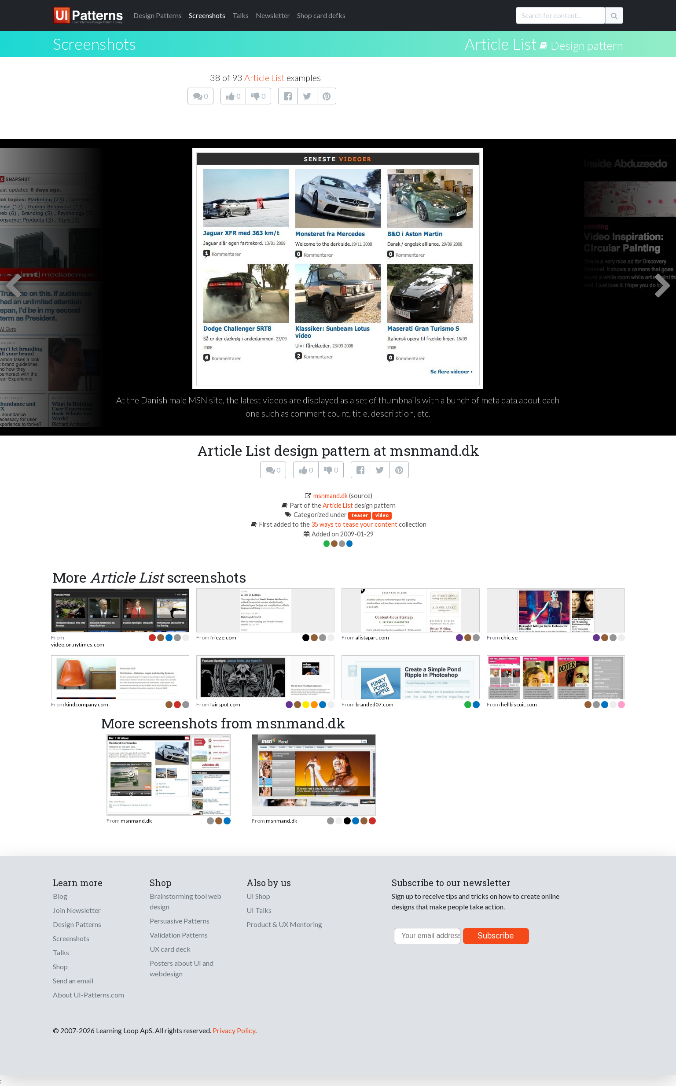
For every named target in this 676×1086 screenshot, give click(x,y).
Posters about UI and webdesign (181, 968)
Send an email (73, 980)
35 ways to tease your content (354, 524)
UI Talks (259, 910)
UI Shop (258, 896)
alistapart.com (372, 637)
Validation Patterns (179, 935)
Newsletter (273, 15)
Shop (60, 966)
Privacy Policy (234, 1030)
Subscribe (496, 935)
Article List (500, 43)
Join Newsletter (77, 910)
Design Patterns (77, 924)
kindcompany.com (86, 704)
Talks (240, 15)
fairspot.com (225, 704)
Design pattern (587, 45)
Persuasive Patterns (179, 920)
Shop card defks (321, 15)
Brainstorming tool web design (185, 901)
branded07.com (374, 704)
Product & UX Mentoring (284, 924)
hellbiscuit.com (519, 704)
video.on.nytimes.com (77, 644)
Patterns (157, 15)
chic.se (509, 637)
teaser (359, 515)
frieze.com (223, 637)
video (382, 515)
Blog (60, 896)
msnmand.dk (330, 495)
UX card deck (170, 949)
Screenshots (207, 15)
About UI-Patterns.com (88, 994)
